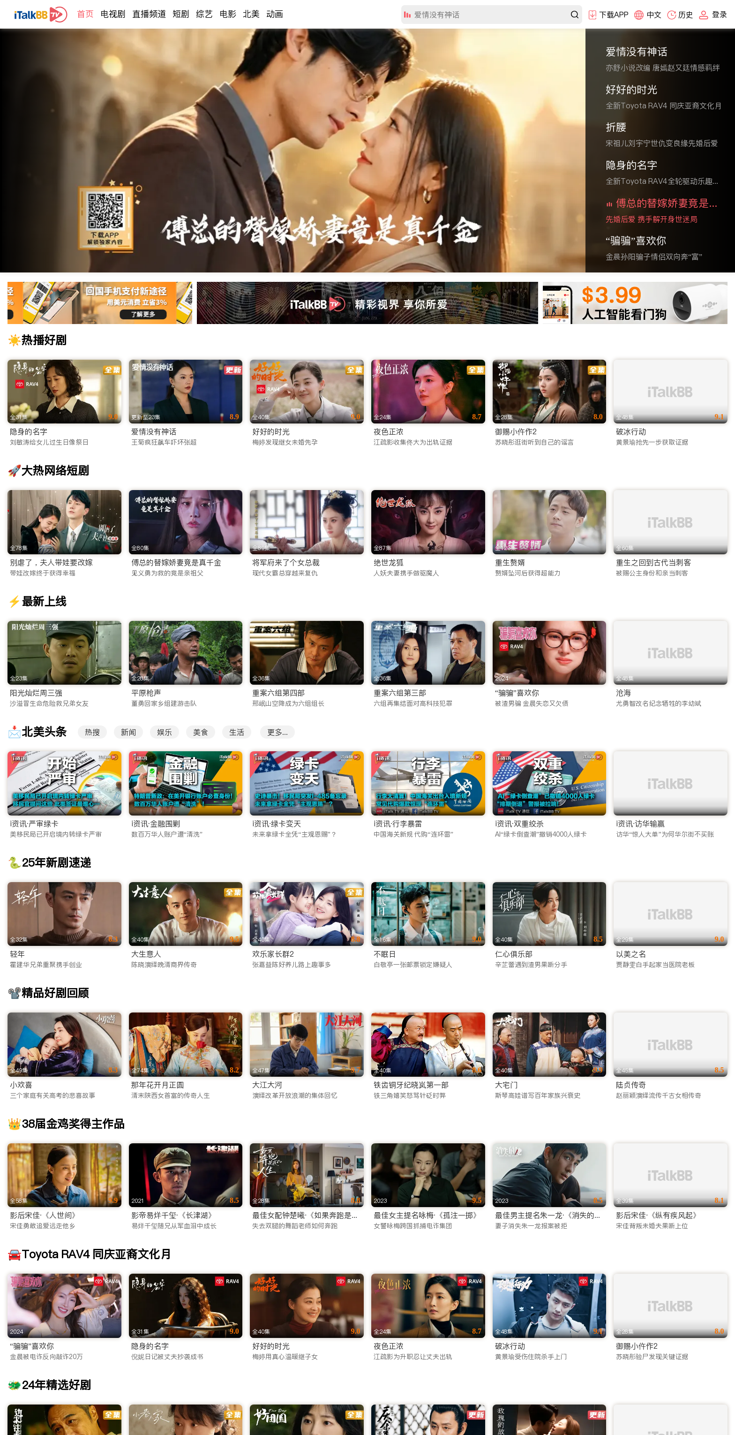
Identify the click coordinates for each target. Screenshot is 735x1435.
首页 (85, 14)
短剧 (180, 14)
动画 (274, 14)
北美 (251, 14)
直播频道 (149, 14)
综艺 (204, 14)
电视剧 (113, 14)
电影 (227, 14)
